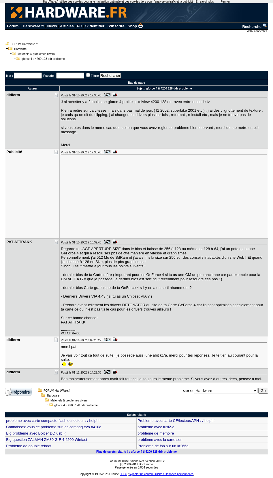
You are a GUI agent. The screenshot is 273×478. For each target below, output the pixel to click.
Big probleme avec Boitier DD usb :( (36, 433)
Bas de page (136, 82)
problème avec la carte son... (162, 439)
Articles (67, 26)
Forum (12, 26)
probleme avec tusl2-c (156, 427)
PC (79, 26)
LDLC (123, 474)
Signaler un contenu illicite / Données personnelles (161, 474)
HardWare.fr (33, 26)
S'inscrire (116, 26)
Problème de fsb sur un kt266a (163, 446)
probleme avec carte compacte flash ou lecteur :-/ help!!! (52, 420)
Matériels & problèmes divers (36, 54)
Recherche (254, 26)
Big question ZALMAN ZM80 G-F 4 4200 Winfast (46, 439)
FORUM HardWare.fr (24, 44)
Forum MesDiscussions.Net (126, 461)
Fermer (225, 1)
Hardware (20, 49)
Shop (135, 26)
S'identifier (95, 26)
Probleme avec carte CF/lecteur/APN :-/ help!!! (176, 420)
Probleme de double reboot (28, 446)
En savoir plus (205, 1)
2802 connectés (257, 31)
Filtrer (95, 75)
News (52, 26)
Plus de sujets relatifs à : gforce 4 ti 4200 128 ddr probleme (136, 451)
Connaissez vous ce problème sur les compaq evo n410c (53, 427)
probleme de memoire (156, 433)
